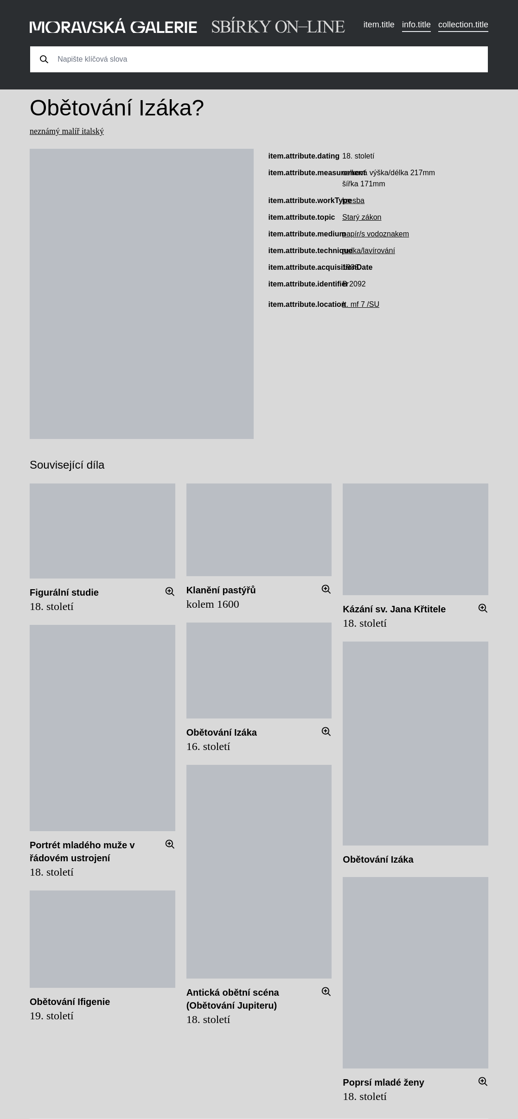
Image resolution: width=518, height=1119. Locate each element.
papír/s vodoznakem (375, 234)
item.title (379, 24)
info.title (416, 24)
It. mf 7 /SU (360, 304)
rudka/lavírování (368, 250)
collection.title (463, 24)
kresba (353, 200)
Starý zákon (361, 217)
